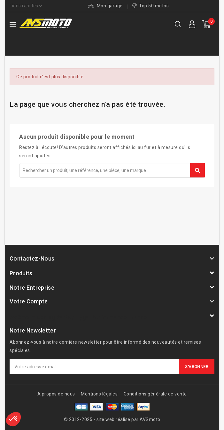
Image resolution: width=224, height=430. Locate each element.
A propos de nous (56, 393)
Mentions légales (99, 393)
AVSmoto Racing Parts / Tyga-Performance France (78, 317)
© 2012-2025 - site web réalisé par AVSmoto (112, 419)
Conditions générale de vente (155, 393)
